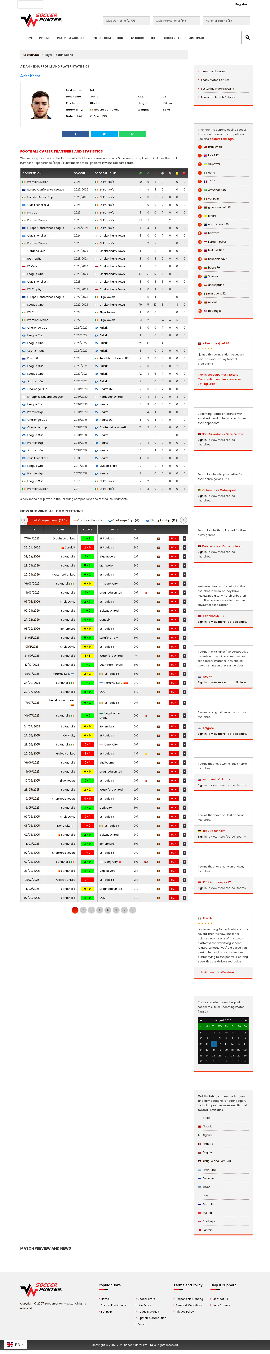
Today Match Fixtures (215, 80)
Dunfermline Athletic (111, 427)
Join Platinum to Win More (216, 972)
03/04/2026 (32, 556)
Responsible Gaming (189, 1299)
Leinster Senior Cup (37, 197)
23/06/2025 (32, 744)
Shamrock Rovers (111, 665)
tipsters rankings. (222, 139)
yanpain (208, 199)
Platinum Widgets (70, 38)
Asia (203, 1195)
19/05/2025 (32, 799)
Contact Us (108, 4)
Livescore (137, 38)
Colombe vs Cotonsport (219, 490)
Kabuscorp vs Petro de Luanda (223, 546)
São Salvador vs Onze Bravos (222, 434)
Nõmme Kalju (63, 674)
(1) (87, 520)
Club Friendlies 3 (35, 205)
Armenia (206, 1178)
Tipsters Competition (107, 38)
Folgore (206, 728)
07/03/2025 (32, 853)
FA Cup (29, 266)
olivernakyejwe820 (213, 343)
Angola (205, 1152)
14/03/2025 (31, 844)
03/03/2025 (32, 862)
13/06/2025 (32, 771)
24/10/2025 (31, 656)
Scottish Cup (33, 351)
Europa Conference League (43, 189)
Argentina (207, 1170)
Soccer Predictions (113, 1305)
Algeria (205, 1135)
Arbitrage (196, 38)
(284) (48, 520)
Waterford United (63, 574)
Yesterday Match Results (217, 89)
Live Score (144, 1305)
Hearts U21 (104, 389)
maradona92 (212, 294)
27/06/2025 (32, 735)
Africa (204, 1118)
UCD (102, 898)
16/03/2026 (31, 583)
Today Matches (148, 1312)
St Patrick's (104, 182)
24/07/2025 (32, 683)
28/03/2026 (32, 565)
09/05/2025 (32, 817)
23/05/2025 (32, 790)
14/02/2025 (31, 889)
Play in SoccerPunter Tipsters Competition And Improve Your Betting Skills (219, 379)
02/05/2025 (32, 835)
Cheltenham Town (110, 235)
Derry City (109, 583)
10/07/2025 (31, 715)
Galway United (109, 611)
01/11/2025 (31, 647)
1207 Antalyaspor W (214, 882)
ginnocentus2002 (215, 207)
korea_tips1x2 (212, 242)
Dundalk (68, 547)
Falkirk (101, 328)
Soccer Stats (146, 1299)
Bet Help (106, 1312)
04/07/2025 (32, 726)
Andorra (205, 1144)
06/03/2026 (32, 602)
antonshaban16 (213, 225)
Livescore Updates (213, 71)
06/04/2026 (32, 547)
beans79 (209, 268)
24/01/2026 (32, 638)
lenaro (207, 216)
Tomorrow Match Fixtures (218, 97)
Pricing (45, 38)
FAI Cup (29, 212)
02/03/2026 (32, 611)
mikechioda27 (212, 259)
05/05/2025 (32, 826)
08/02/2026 (32, 629)
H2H (173, 538)
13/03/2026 (32, 593)
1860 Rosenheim (211, 831)
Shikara (208, 276)
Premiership (32, 412)
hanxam (208, 233)
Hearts (101, 404)
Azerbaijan (207, 1221)
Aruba (204, 1187)
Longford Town (109, 638)
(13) (161, 520)
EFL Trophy (31, 259)
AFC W (205, 677)
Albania (205, 1126)
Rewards (129, 4)
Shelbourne (67, 602)
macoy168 (210, 147)
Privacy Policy (185, 1312)
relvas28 (208, 302)
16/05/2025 (32, 808)
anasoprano (211, 285)
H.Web (205, 918)
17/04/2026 (32, 538)
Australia (206, 1204)
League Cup (32, 335)
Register (241, 4)
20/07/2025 (32, 692)
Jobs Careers (221, 1305)
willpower (209, 164)
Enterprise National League (42, 397)
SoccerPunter (31, 55)
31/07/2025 (32, 674)
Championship (34, 427)
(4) (123, 520)
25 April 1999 (98, 116)
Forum (142, 1324)
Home (28, 38)
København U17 (211, 616)
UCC (102, 692)
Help (154, 38)
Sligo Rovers (105, 297)
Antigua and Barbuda (214, 1161)
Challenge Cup (34, 328)
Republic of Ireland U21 (112, 358)
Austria (205, 1213)
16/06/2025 (31, 762)
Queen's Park (106, 466)
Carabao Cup (33, 251)
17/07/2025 (31, 703)
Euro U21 (30, 358)
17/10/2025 (32, 665)
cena (206, 173)
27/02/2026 (32, 620)
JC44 (206, 181)
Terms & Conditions (189, 1305)
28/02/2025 (32, 871)
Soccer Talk (173, 38)
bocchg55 (210, 311)
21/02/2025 (32, 880)
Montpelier (107, 565)
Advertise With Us (81, 4)
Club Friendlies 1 (35, 458)
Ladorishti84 (211, 250)
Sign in (202, 440)
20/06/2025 (32, 753)
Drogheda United (64, 538)
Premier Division (35, 182)
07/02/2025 (32, 898)
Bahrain (205, 1230)
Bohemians (67, 629)
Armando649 (212, 190)
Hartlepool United (109, 397)
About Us (56, 4)
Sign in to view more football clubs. (222, 622)
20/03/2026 (32, 574)
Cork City (69, 735)
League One (33, 274)
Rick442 (208, 155)
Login (220, 4)
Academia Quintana (214, 779)
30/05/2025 (32, 781)
